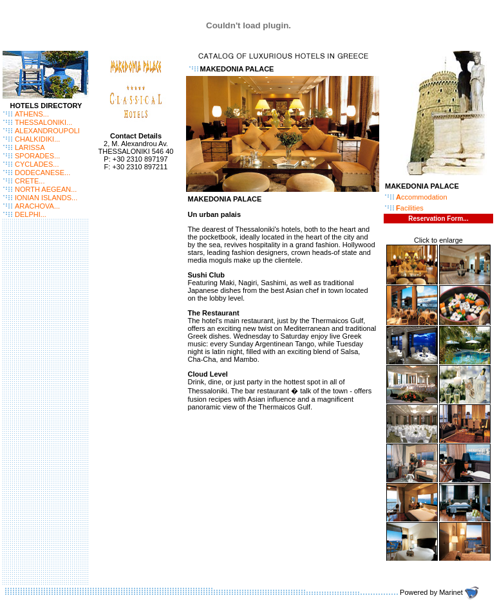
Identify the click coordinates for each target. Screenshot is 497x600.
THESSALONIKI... (43, 122)
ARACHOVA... (37, 206)
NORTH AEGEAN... (46, 189)
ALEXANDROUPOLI (47, 131)
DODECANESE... (42, 172)
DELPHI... (30, 214)
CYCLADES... (37, 164)
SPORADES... (37, 156)
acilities (410, 208)
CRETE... (29, 181)
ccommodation (421, 197)
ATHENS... (32, 114)
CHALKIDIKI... (37, 139)
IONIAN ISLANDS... (46, 198)
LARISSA (29, 147)
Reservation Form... (438, 218)
